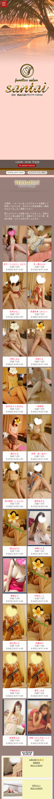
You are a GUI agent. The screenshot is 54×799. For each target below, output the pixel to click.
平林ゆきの (15, 691)
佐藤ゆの (39, 643)
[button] (4, 4)
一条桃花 (39, 407)
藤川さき (15, 454)
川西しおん (15, 359)
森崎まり (15, 596)
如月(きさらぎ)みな (14, 407)
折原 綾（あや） (39, 454)
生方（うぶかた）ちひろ (15, 265)
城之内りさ (15, 643)
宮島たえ (39, 359)
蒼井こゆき (39, 691)
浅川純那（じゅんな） (15, 501)
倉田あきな (39, 501)
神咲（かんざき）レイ (39, 738)
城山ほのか (15, 549)
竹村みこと (39, 596)
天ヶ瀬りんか (39, 265)
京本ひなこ (15, 312)
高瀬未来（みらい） (39, 312)
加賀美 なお (14, 738)
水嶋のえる (39, 549)
